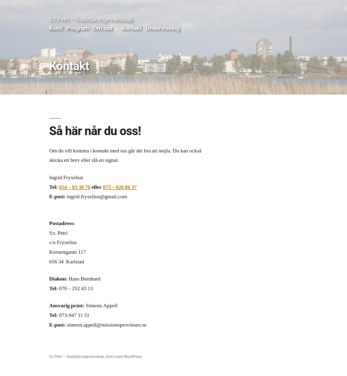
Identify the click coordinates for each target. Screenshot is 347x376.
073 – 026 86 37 (120, 187)
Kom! (56, 28)
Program (78, 28)
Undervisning (163, 28)
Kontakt (132, 28)
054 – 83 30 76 (74, 187)
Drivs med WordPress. (124, 356)
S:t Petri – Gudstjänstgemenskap (91, 19)
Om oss (103, 28)
